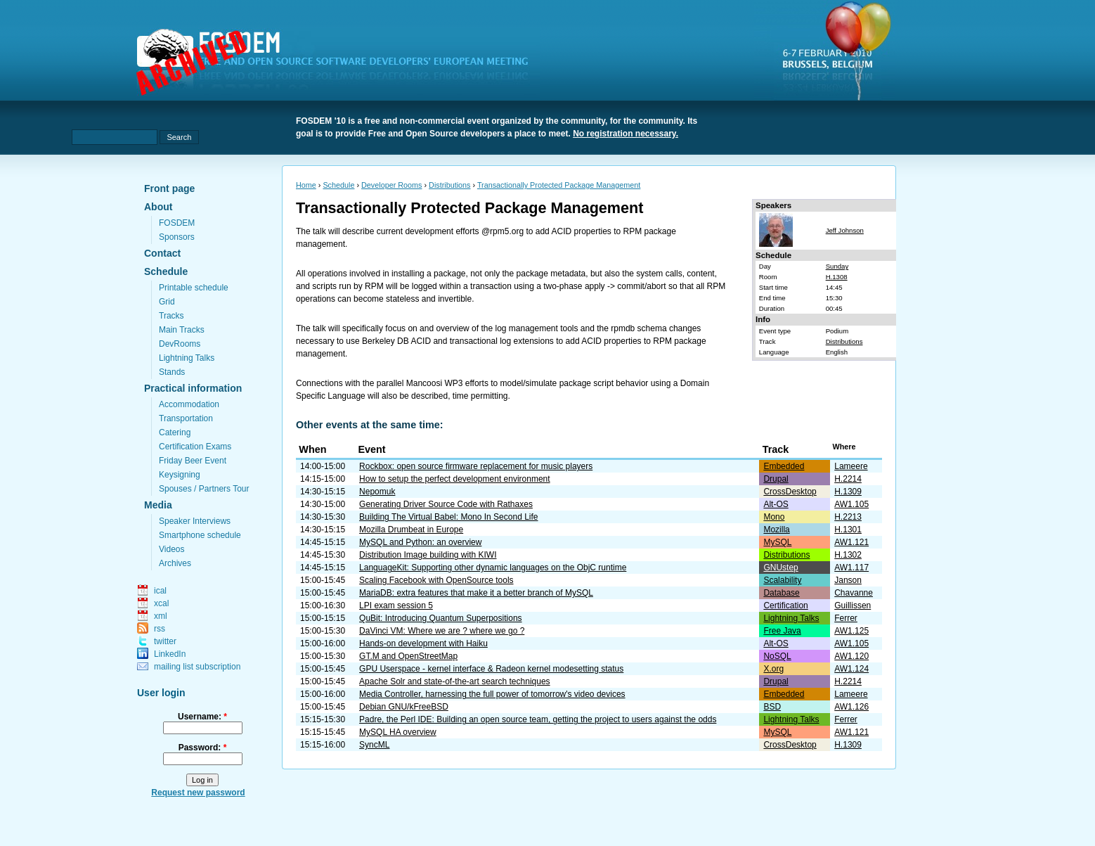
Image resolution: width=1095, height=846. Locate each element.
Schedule (166, 271)
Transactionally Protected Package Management (558, 185)
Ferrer (845, 618)
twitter (165, 641)
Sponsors (177, 237)
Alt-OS (775, 504)
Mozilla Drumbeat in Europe (411, 529)
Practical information (193, 388)
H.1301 (848, 529)
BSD (772, 707)
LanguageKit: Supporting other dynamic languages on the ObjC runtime (492, 567)
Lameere (850, 466)
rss (159, 629)
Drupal (775, 479)
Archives (175, 563)
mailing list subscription (197, 667)
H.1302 (848, 555)
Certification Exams (195, 446)
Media (158, 505)
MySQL (777, 542)
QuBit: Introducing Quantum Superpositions (440, 618)
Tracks (171, 316)
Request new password (198, 792)
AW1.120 (851, 656)
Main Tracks (182, 330)
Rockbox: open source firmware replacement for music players (475, 466)
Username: (202, 717)
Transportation (186, 418)
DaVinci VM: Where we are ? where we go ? (441, 631)
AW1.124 (851, 669)
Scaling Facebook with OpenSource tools (436, 580)
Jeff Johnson (845, 230)
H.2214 (848, 479)
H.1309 (848, 491)
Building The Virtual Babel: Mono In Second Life (448, 517)
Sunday (837, 266)
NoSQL (777, 656)
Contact (162, 253)
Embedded (783, 466)
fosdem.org (340, 64)
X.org (773, 669)
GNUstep (780, 567)
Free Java (782, 631)
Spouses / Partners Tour (204, 489)
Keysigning (179, 475)
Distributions (449, 185)
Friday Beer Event (192, 461)
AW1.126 (851, 707)
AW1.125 (851, 631)
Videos (171, 549)
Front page (169, 188)
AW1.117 (851, 567)
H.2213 (848, 517)
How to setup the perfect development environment (454, 479)
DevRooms (179, 344)
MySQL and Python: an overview (420, 542)
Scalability (782, 580)
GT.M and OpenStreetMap (408, 656)
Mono (773, 517)
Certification (785, 605)
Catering (174, 432)
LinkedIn (170, 654)
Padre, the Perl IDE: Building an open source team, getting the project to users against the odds (537, 719)
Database (781, 593)
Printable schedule (193, 288)
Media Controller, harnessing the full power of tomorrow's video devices (492, 694)
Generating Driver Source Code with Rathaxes (446, 504)
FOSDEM (177, 223)
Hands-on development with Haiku (423, 643)
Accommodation (189, 404)
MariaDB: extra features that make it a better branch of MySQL (476, 593)
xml (160, 616)
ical (160, 591)
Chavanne (853, 593)
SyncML (374, 745)
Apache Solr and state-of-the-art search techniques (454, 681)
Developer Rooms (391, 185)
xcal (161, 603)
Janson (848, 580)
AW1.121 (851, 542)
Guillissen (852, 605)
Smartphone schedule (200, 535)
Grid (167, 302)
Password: (203, 747)
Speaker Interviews (195, 521)
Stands (172, 372)
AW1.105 (851, 504)
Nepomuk (377, 491)
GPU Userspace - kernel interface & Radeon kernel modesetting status (491, 669)
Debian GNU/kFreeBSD (403, 707)
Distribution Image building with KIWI (427, 555)
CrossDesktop (789, 491)
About (158, 206)
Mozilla (776, 529)
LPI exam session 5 (396, 605)
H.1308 (837, 277)
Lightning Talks (186, 358)
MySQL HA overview (397, 732)
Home (306, 185)
